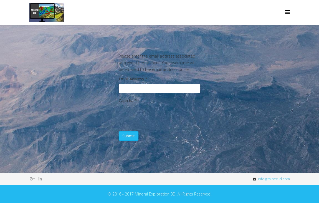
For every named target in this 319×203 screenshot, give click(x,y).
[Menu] (287, 12)
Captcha (128, 100)
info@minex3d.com (274, 179)
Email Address (133, 78)
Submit (128, 135)
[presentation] (161, 116)
